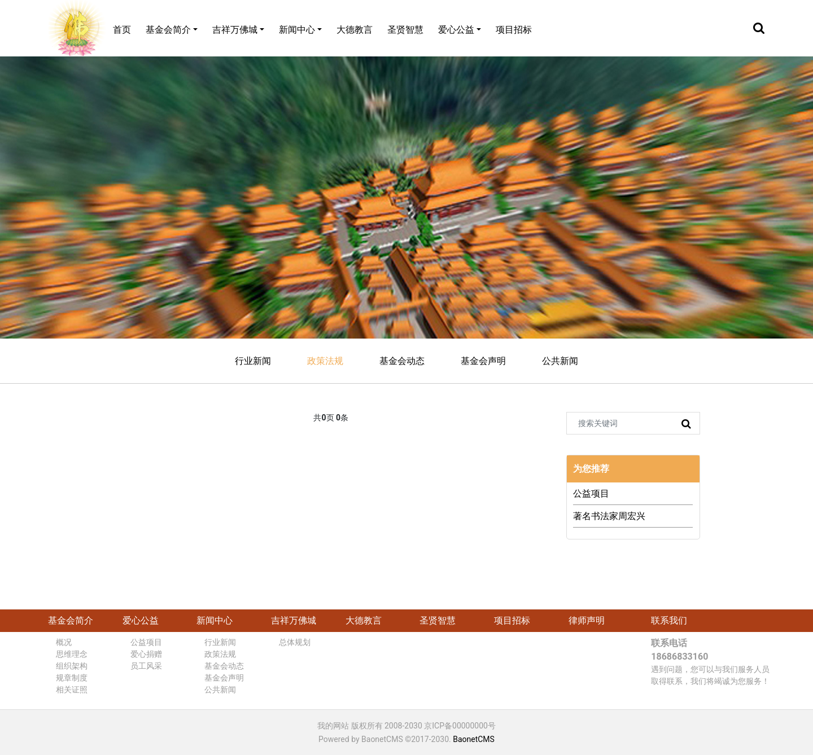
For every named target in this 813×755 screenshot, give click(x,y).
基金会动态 (402, 360)
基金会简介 (168, 29)
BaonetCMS (474, 739)
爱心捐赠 (146, 654)
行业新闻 (253, 360)
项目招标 (514, 29)
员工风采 (146, 665)
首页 (122, 29)
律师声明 (587, 620)
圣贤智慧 (405, 29)
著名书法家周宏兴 (609, 516)
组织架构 (72, 665)
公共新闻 (560, 360)
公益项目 (591, 493)
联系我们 (669, 620)
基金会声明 (483, 360)
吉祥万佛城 (234, 29)
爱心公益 (456, 29)
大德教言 (354, 29)
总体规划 (295, 642)
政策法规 (325, 360)
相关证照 (72, 689)
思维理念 (72, 654)
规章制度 (72, 677)
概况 (64, 642)
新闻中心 (297, 29)
